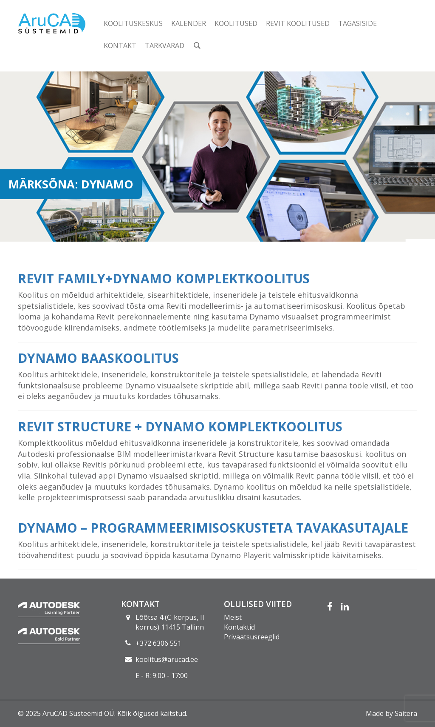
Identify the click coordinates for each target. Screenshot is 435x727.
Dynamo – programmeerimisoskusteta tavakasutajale (213, 527)
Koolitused (236, 23)
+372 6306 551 (158, 643)
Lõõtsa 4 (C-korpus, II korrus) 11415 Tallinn (170, 622)
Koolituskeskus (133, 23)
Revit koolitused (298, 23)
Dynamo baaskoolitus (98, 358)
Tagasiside (357, 23)
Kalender (188, 23)
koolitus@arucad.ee (167, 659)
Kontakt (120, 45)
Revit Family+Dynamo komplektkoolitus (164, 278)
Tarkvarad (164, 45)
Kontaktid (239, 627)
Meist (233, 617)
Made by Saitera (391, 713)
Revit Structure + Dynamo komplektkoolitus (180, 426)
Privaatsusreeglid (252, 636)
